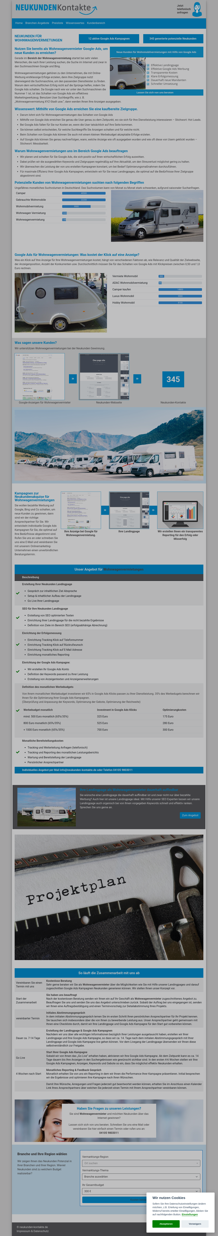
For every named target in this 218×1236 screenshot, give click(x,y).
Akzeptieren (166, 1224)
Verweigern (195, 1224)
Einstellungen (190, 1214)
